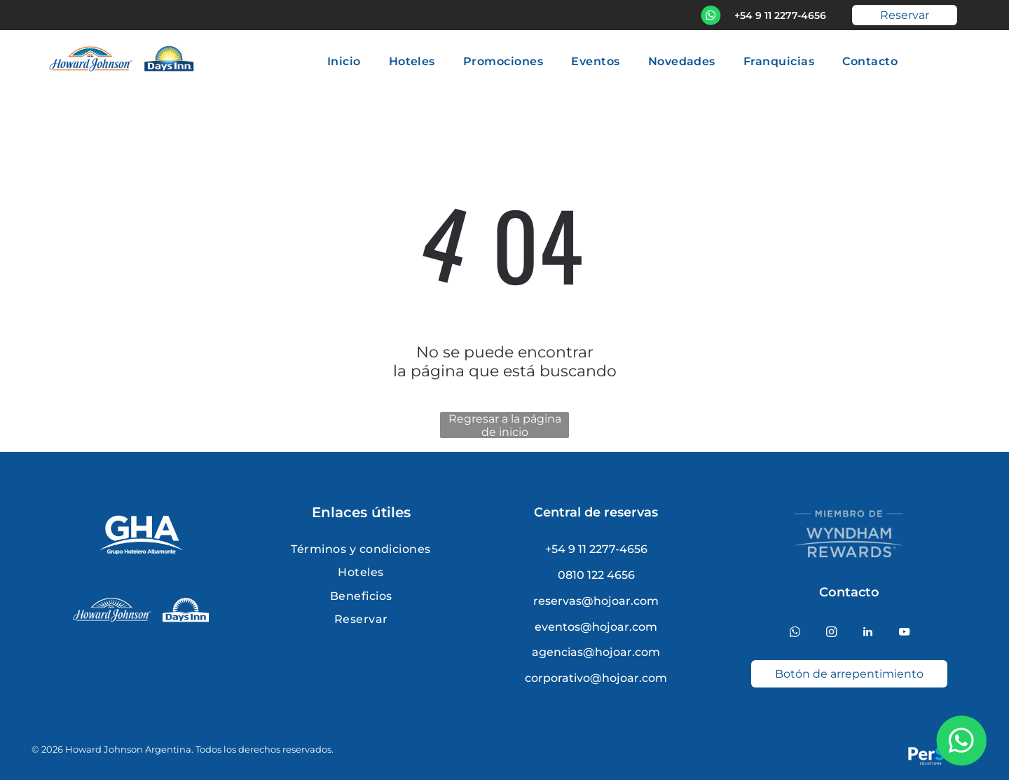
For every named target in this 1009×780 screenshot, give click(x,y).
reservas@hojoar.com (596, 601)
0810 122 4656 (596, 575)
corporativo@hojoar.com (596, 678)
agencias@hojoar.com (596, 652)
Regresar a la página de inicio (504, 425)
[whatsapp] (795, 633)
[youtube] (904, 633)
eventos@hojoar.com (596, 627)
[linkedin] (868, 633)
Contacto (849, 592)
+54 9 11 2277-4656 (780, 15)
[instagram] (831, 633)
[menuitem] (344, 60)
